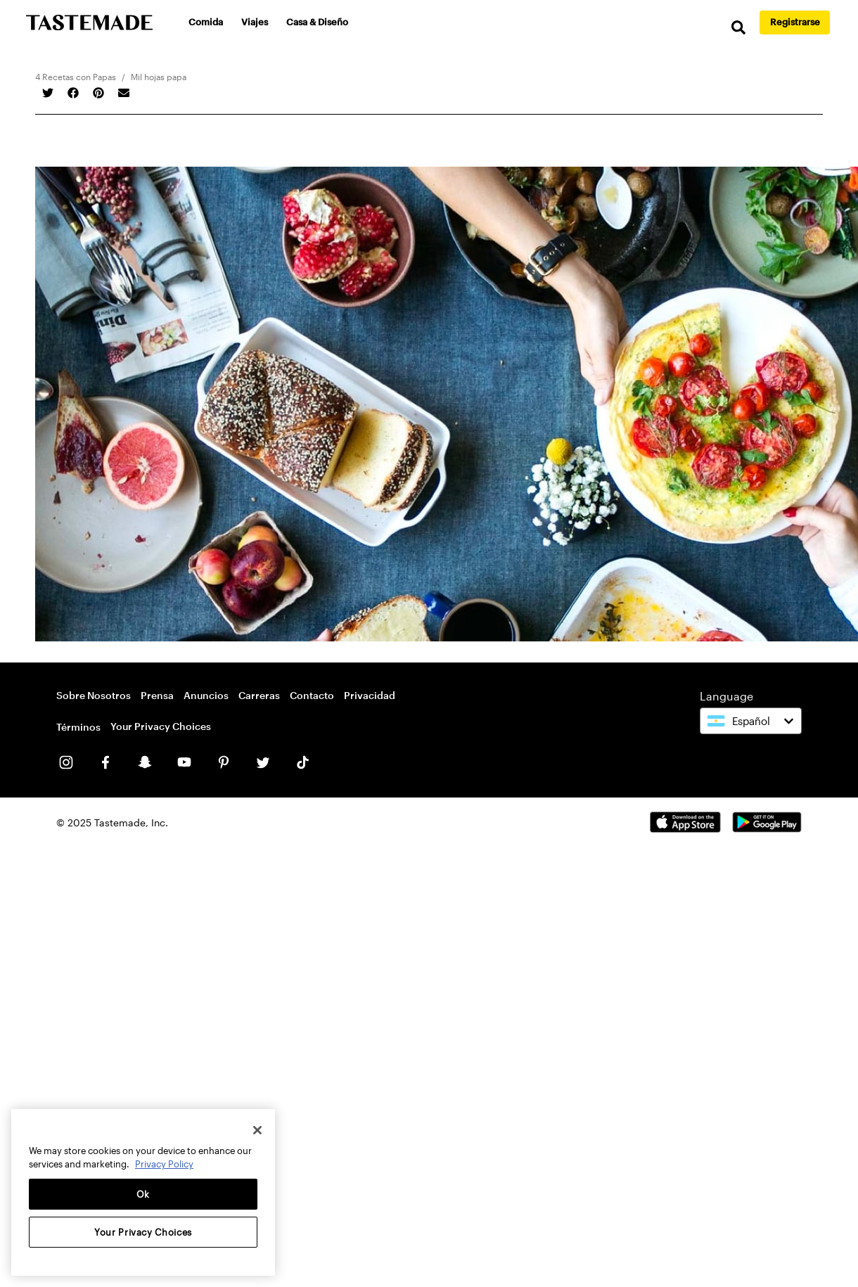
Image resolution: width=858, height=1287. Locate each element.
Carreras (259, 695)
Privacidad (369, 695)
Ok (143, 1194)
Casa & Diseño (317, 21)
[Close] (257, 1130)
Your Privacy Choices (160, 726)
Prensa (157, 695)
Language (726, 696)
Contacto (312, 695)
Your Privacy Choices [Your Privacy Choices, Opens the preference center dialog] (143, 1232)
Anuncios (206, 695)
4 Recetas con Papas (75, 77)
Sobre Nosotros (93, 695)
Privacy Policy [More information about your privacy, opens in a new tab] (164, 1164)
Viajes (254, 21)
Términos (78, 727)
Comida (205, 21)
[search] (738, 27)
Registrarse (795, 21)
